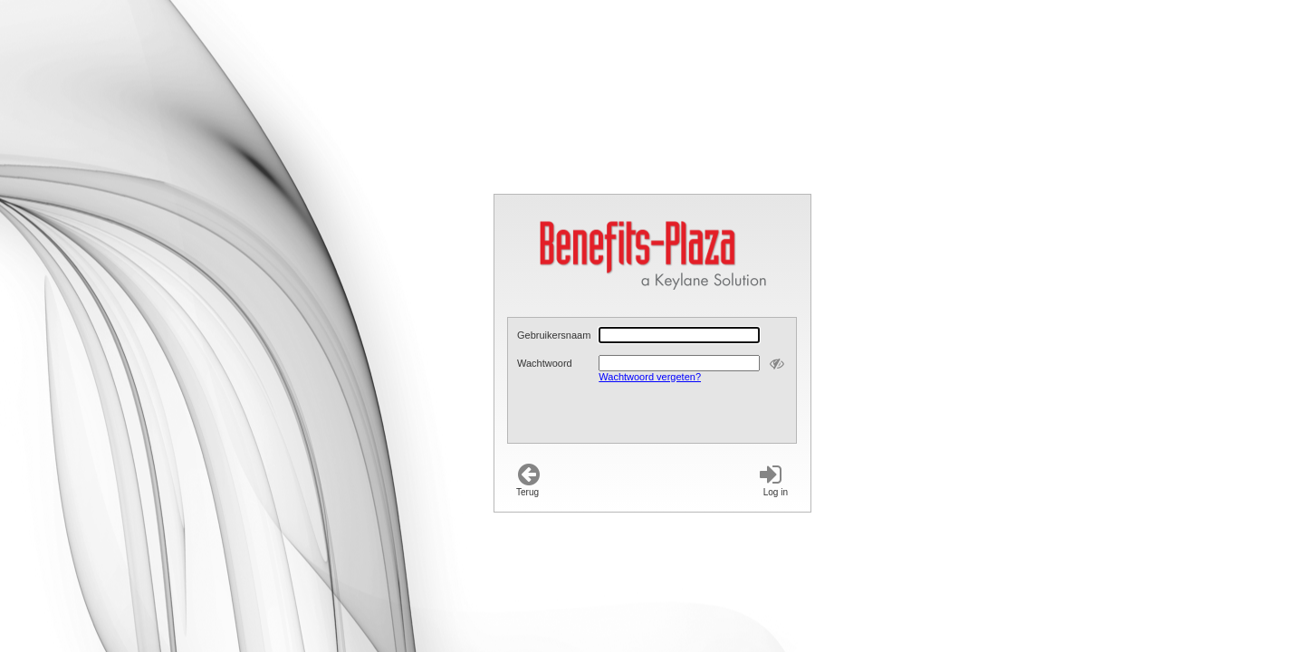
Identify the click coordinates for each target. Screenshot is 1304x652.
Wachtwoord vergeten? (650, 376)
